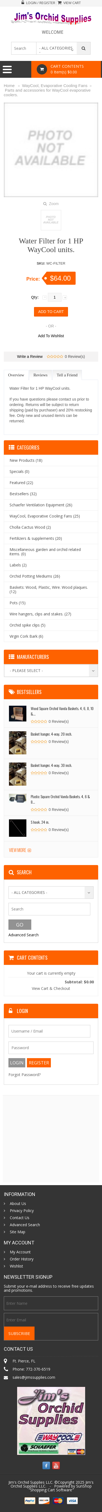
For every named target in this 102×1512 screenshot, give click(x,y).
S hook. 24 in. (40, 822)
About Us (18, 1203)
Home (9, 85)
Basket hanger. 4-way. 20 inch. (51, 734)
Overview (16, 375)
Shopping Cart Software (51, 1489)
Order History (21, 1259)
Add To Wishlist (51, 336)
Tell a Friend (67, 375)
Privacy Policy (22, 1211)
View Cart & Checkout (51, 988)
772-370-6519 (38, 1369)
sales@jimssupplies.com (34, 1377)
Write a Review (30, 356)
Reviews (40, 375)
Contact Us (19, 1218)
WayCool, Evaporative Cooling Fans (54, 85)
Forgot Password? (24, 1074)
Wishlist (16, 1266)
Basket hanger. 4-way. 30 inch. (51, 765)
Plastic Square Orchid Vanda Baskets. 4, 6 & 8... (60, 799)
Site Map (17, 1232)
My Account (20, 1252)
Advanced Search (23, 934)
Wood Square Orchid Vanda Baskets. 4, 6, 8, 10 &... (62, 711)
